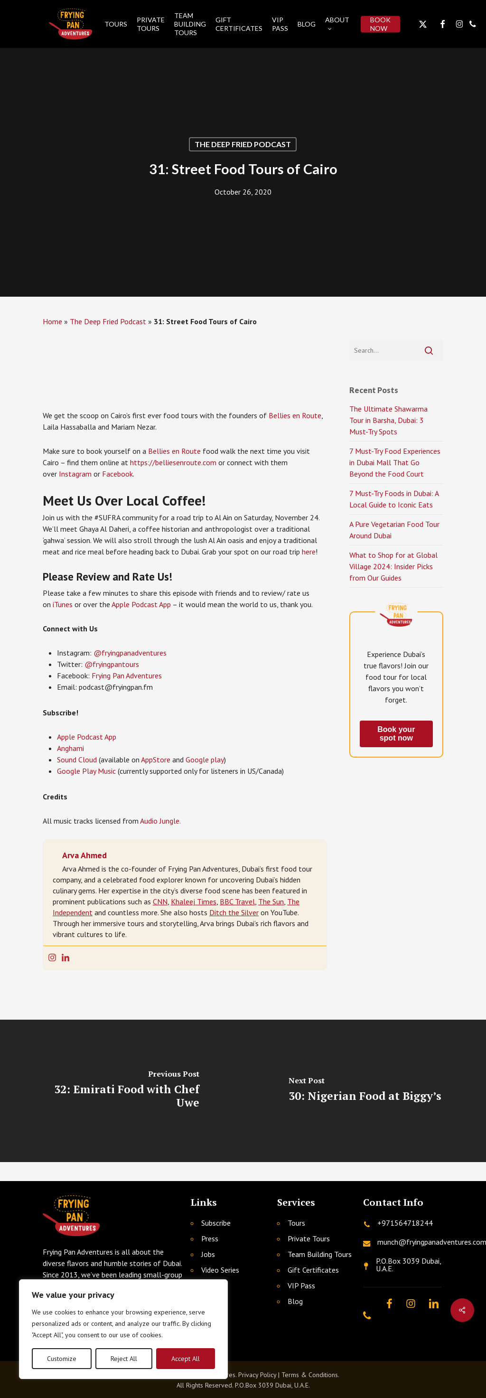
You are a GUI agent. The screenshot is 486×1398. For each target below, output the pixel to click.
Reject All (124, 1358)
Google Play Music (86, 771)
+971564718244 (405, 1223)
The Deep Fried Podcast (243, 144)
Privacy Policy (257, 1374)
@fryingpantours (111, 664)
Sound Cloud (77, 759)
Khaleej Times (193, 901)
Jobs (208, 1254)
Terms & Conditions (309, 1374)
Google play (205, 759)
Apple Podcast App (141, 604)
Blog (295, 1301)
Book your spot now (396, 733)
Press (209, 1238)
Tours (296, 1223)
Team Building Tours (320, 1254)
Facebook (117, 474)
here (309, 551)
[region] (123, 1329)
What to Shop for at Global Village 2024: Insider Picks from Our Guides (393, 566)
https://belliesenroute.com (173, 462)
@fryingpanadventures (130, 652)
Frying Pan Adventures (127, 675)
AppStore (155, 759)
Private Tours (309, 1238)
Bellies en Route (295, 415)
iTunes (63, 604)
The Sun (271, 901)
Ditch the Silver (234, 912)
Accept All (185, 1358)
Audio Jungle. (160, 821)
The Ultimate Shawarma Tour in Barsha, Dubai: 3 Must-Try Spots (388, 420)
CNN (160, 901)
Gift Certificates (313, 1270)
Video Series (220, 1270)
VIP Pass (301, 1285)
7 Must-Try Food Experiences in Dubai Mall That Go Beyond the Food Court (394, 462)
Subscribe (216, 1223)
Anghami (70, 748)
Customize (61, 1358)
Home (52, 321)
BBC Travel (237, 901)
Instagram (75, 474)
